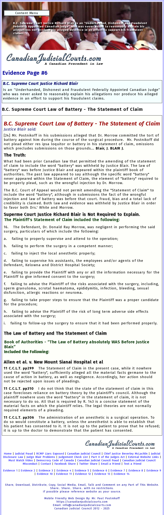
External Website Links (143, 457)
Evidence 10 (45, 474)
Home (8, 453)
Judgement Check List (73, 457)
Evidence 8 (135, 470)
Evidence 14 (122, 474)
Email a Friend (110, 463)
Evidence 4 (63, 470)
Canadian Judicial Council (83, 453)
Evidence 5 (82, 470)
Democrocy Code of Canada (55, 460)
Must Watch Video (20, 460)
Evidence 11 (64, 474)
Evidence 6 (99, 470)
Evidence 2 (28, 470)
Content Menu (26, 13)
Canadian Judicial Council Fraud (98, 460)
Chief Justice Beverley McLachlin (126, 453)
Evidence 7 (117, 470)
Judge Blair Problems (40, 457)
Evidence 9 (153, 470)
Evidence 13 (102, 474)
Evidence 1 (10, 470)
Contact (46, 463)
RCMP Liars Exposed (50, 453)
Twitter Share (88, 463)
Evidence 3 (46, 470)
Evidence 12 (83, 474)
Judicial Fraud (24, 453)
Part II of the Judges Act (108, 457)
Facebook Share (65, 463)
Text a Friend (133, 463)
